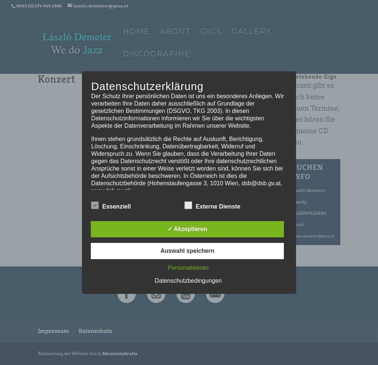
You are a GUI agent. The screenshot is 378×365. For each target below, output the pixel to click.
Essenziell (111, 206)
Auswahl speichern (187, 251)
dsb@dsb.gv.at (261, 183)
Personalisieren (188, 268)
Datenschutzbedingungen (188, 281)
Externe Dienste (212, 206)
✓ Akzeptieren (187, 229)
